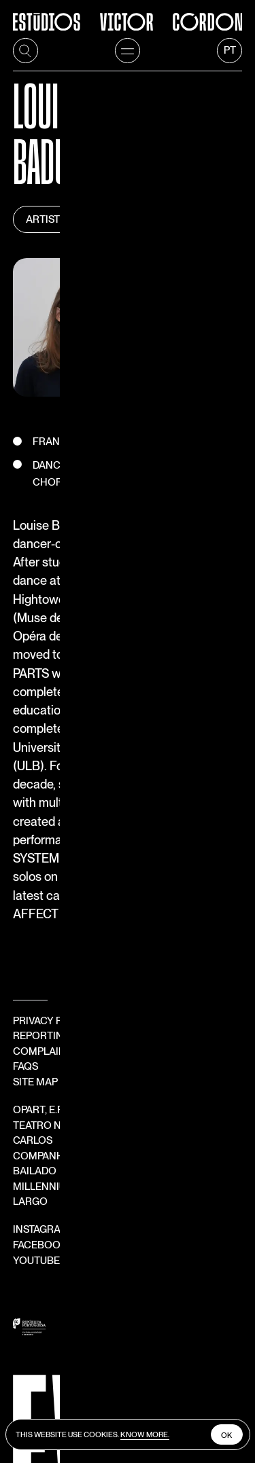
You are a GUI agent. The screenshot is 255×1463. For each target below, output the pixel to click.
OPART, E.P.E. (49, 947)
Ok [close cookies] (226, 1434)
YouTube (42, 1052)
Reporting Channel (67, 873)
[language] (230, 51)
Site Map (35, 919)
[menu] (128, 51)
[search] (26, 51)
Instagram (47, 1021)
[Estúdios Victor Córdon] (127, 15)
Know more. (146, 1434)
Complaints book (61, 888)
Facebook (46, 1037)
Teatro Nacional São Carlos (97, 963)
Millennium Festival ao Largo (99, 993)
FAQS (25, 903)
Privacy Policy (52, 858)
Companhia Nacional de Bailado (106, 978)
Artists (47, 164)
